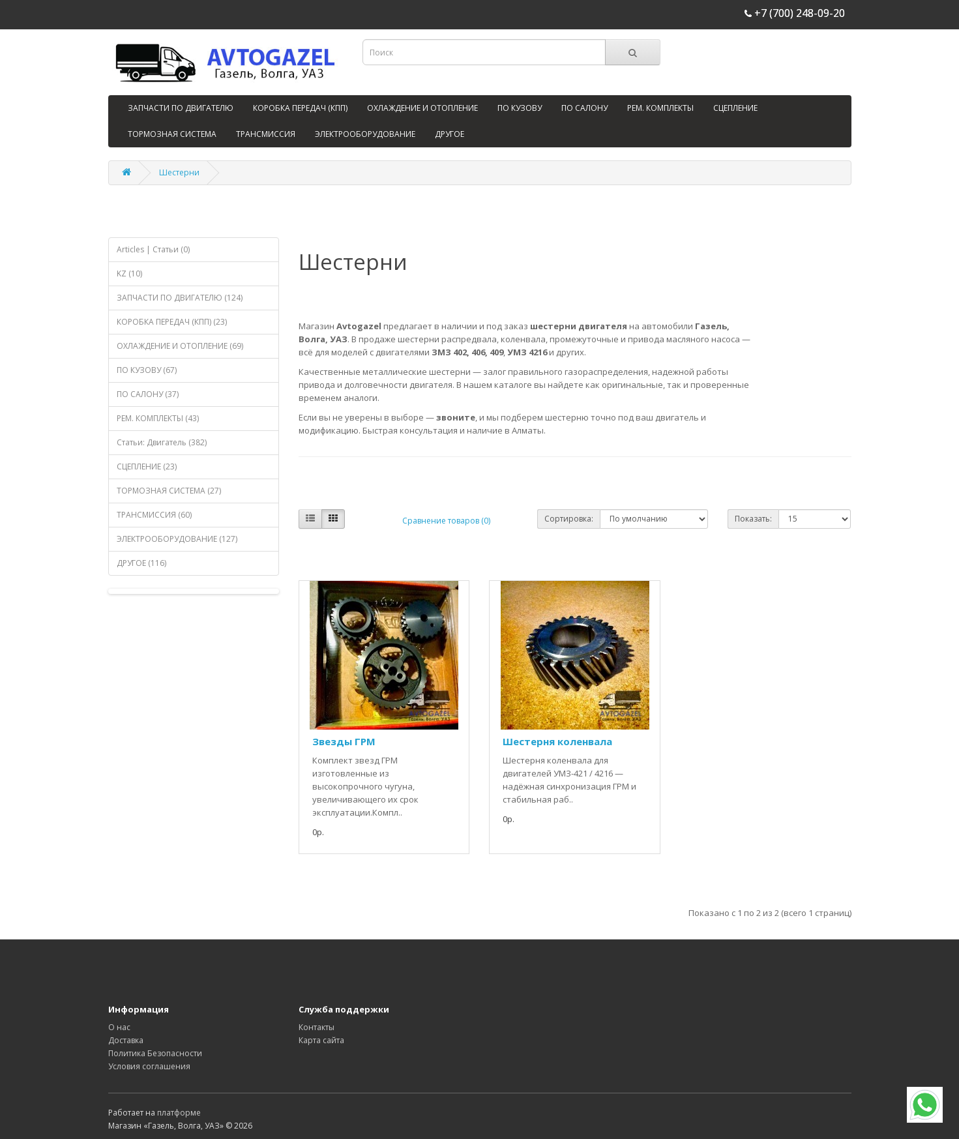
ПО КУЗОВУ (519, 107)
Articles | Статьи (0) (153, 249)
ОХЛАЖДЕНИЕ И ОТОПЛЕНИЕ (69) (180, 345)
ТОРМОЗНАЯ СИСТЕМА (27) (169, 490)
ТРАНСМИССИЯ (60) (154, 514)
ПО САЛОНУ (584, 107)
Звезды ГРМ (344, 741)
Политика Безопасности (155, 1053)
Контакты (316, 1027)
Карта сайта (321, 1040)
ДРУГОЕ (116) (141, 563)
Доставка (125, 1040)
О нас (119, 1027)
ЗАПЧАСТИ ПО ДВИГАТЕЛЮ (180, 107)
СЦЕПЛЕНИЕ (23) (147, 466)
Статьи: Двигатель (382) (162, 442)
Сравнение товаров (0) (446, 520)
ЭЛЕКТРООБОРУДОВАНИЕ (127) (177, 538)
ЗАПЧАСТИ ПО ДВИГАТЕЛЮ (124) (180, 297)
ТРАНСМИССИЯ (265, 134)
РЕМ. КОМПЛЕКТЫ (660, 107)
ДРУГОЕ (449, 134)
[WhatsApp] (925, 1105)
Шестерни (179, 172)
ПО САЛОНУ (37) (148, 394)
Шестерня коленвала (557, 741)
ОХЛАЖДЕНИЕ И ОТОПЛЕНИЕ (422, 107)
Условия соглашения (149, 1066)
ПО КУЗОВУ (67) (147, 370)
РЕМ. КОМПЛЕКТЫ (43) (158, 418)
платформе (179, 1112)
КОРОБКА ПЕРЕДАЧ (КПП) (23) (172, 321)
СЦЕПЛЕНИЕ (735, 107)
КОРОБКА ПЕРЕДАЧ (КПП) (300, 107)
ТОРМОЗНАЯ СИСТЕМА (172, 134)
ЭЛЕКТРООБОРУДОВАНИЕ (365, 134)
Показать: (753, 518)
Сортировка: (568, 518)
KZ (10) (129, 273)
